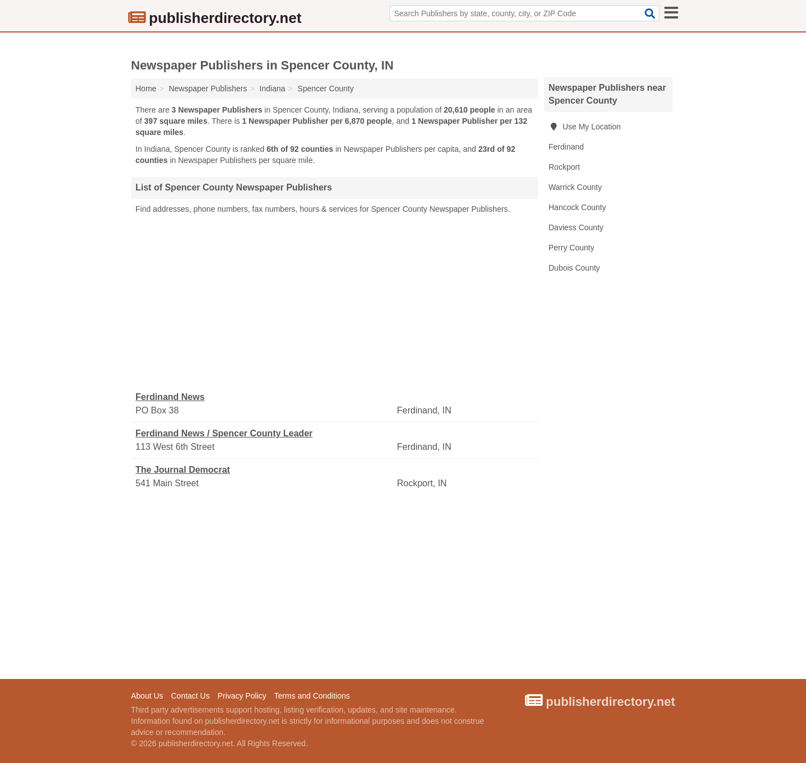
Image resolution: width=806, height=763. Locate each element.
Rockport (564, 166)
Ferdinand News (170, 397)
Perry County (571, 247)
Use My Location (585, 126)
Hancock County (577, 207)
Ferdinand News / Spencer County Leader (224, 433)
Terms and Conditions (312, 695)
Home (145, 88)
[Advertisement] (334, 303)
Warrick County (575, 187)
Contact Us (190, 695)
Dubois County (574, 267)
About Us (147, 695)
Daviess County (576, 227)
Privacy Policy (242, 695)
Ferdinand (566, 146)
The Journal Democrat (182, 469)
